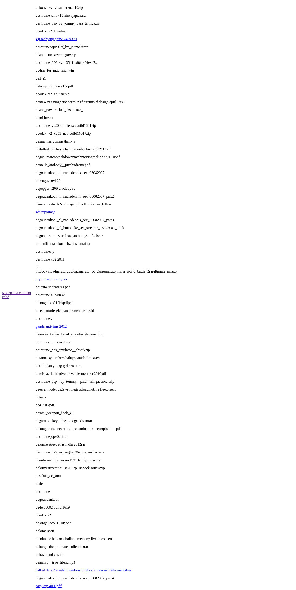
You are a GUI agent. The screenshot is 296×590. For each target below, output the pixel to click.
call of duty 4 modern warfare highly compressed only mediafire (83, 570)
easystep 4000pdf (49, 586)
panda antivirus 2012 (51, 326)
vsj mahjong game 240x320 (56, 39)
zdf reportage (45, 212)
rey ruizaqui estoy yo (51, 279)
